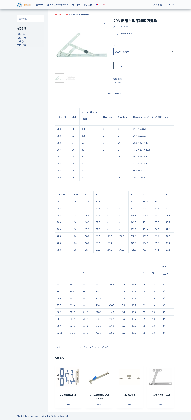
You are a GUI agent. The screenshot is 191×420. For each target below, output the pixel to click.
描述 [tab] (109, 93)
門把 (19, 44)
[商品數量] (121, 65)
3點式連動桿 (130, 395)
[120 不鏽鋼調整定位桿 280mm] (99, 377)
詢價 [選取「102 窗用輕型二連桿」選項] (160, 404)
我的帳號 (159, 4)
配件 (19, 41)
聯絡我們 (87, 4)
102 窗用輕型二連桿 (160, 395)
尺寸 (115, 45)
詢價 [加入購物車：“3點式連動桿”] (129, 404)
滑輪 (19, 33)
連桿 (119, 82)
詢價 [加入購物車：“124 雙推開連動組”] (68, 404)
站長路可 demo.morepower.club (30, 416)
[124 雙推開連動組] (68, 377)
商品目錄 (76, 4)
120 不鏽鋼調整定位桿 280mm (99, 397)
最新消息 (40, 4)
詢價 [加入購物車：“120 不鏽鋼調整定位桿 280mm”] (99, 404)
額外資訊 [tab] (118, 93)
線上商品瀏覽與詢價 (58, 4)
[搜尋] (169, 4)
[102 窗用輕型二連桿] (160, 377)
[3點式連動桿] (129, 377)
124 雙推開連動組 (68, 395)
